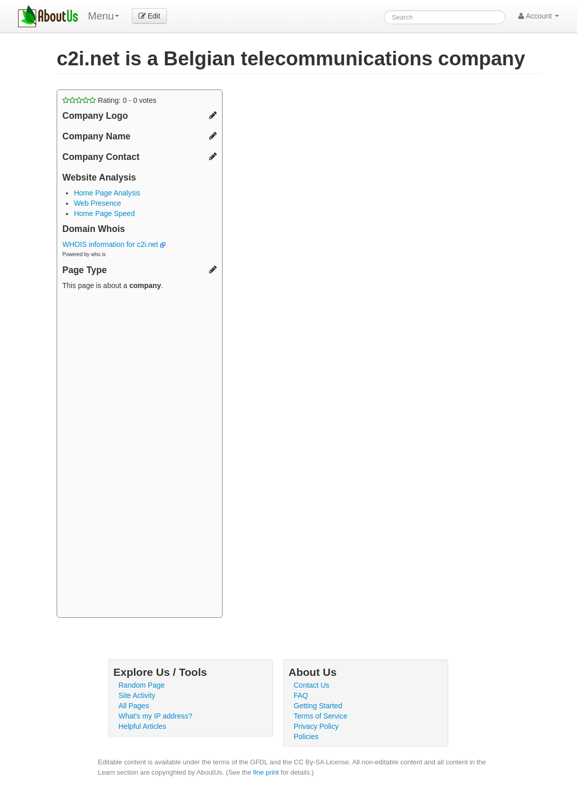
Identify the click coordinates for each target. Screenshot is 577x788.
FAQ (301, 695)
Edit (149, 16)
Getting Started (318, 706)
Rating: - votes (109, 100)
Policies (306, 736)
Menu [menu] (103, 16)
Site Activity (137, 695)
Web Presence (97, 203)
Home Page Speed (104, 213)
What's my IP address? (155, 716)
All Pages (133, 706)
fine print (266, 772)
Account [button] (538, 16)
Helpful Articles (142, 726)
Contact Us (311, 685)
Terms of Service (320, 716)
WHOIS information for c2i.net (113, 244)
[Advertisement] (139, 455)
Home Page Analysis (107, 193)
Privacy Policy (316, 726)
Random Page (141, 685)
